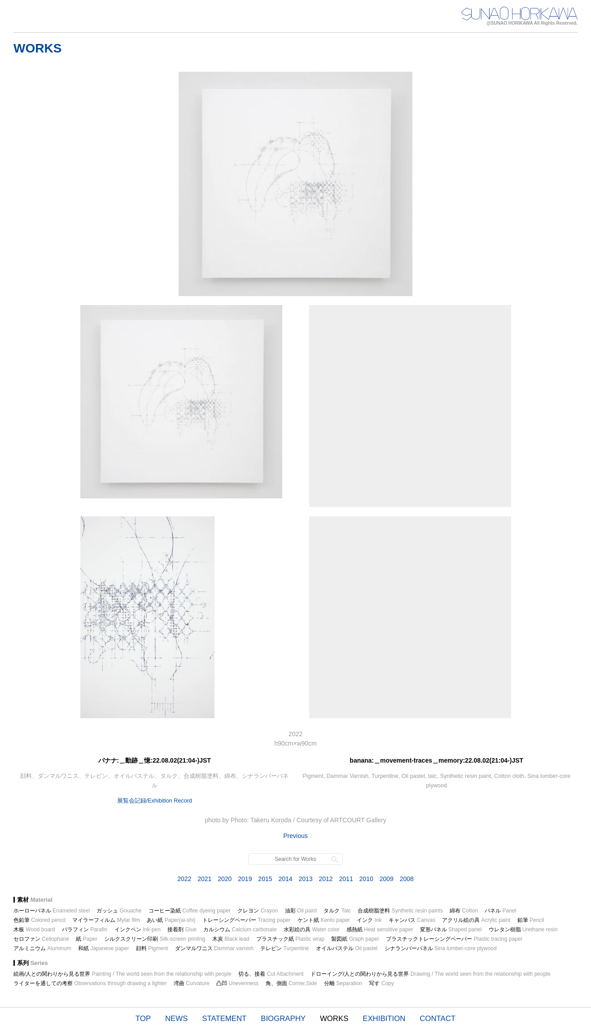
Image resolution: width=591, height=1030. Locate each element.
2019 (245, 878)
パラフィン (84, 929)
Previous (295, 835)
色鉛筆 (39, 920)
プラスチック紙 (290, 939)
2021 (204, 878)
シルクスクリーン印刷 (154, 939)
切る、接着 (270, 974)
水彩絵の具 (311, 929)
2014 (285, 878)
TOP (143, 1018)
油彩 (301, 911)
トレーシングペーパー (246, 920)
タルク (337, 911)
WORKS (334, 1018)
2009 (387, 878)
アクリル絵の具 (476, 920)
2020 (225, 878)
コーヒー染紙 (190, 911)
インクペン (137, 929)
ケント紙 (324, 920)
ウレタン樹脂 (523, 929)
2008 (407, 878)
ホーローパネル (51, 911)
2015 (265, 878)
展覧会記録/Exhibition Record (154, 801)
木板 (34, 929)
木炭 (231, 939)
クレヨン (257, 911)
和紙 (103, 948)
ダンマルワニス (214, 948)
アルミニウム (42, 948)
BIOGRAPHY (283, 1018)
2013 (305, 878)
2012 (326, 878)
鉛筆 (530, 920)
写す (381, 983)
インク (369, 920)
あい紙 (171, 920)
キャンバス (412, 920)
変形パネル (451, 929)
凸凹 (237, 983)
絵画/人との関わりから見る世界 (122, 974)
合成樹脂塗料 (400, 911)
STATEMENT (224, 1018)
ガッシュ (118, 911)
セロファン (41, 939)
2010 (366, 878)
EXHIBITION (384, 1018)
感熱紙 (379, 929)
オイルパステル (346, 948)
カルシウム (239, 929)
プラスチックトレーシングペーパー (454, 939)
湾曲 (192, 983)
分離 (343, 983)
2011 (346, 878)
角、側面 (291, 983)
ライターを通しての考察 (89, 983)
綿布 (464, 911)
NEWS (176, 1018)
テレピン (284, 948)
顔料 (152, 948)
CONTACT (437, 1018)
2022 (184, 878)
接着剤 (182, 929)
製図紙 (355, 939)
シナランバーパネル (441, 948)
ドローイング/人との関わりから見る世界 (431, 974)
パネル (500, 911)
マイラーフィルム (106, 920)
